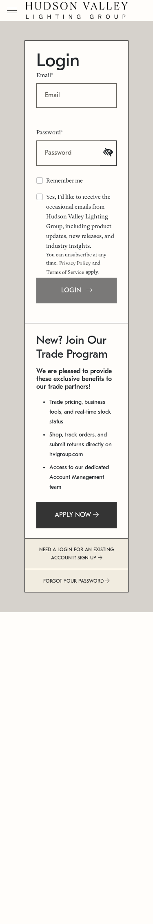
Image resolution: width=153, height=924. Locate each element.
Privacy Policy (75, 263)
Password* (49, 132)
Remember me (64, 180)
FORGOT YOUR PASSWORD (76, 581)
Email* (44, 75)
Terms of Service (65, 272)
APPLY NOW (77, 515)
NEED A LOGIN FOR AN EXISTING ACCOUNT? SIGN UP (76, 554)
